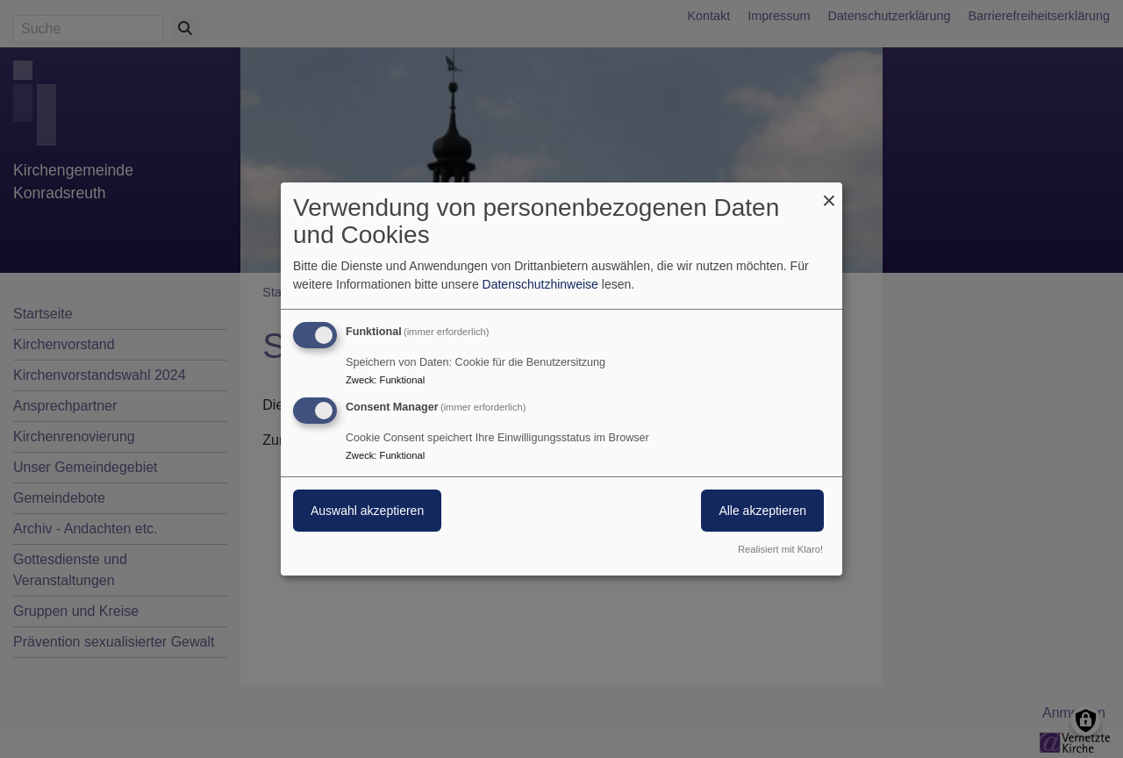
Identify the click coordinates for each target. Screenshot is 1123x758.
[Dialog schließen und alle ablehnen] (829, 193)
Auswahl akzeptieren (367, 511)
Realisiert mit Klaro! (780, 549)
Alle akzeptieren (762, 511)
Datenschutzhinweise (540, 284)
